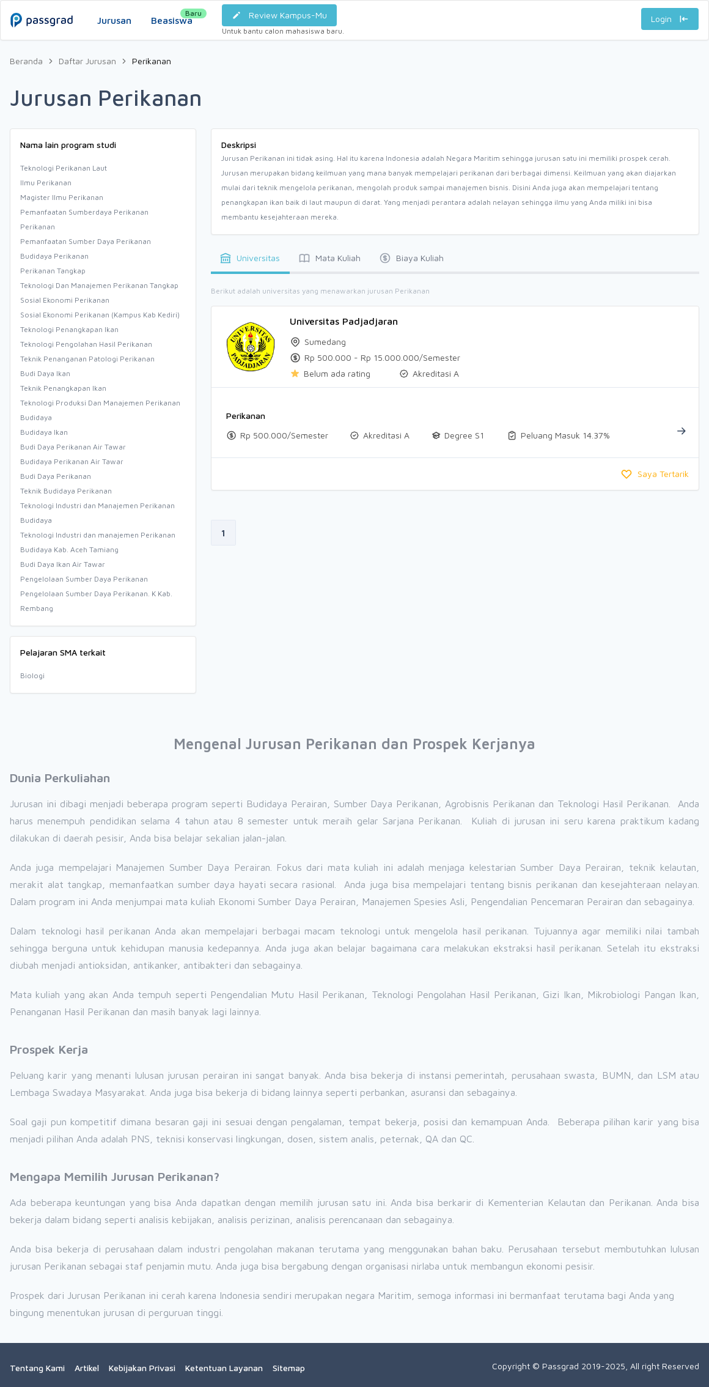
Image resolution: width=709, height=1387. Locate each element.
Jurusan (114, 20)
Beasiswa (172, 17)
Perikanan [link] (151, 61)
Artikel (87, 1368)
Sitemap (289, 1368)
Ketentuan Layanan (224, 1368)
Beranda (26, 61)
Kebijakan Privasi (142, 1368)
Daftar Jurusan (87, 61)
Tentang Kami (37, 1368)
